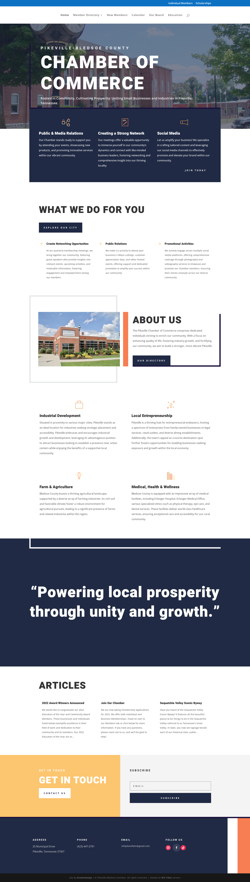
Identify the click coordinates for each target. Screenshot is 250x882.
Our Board (156, 15)
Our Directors (151, 360)
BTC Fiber (167, 877)
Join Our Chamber (113, 703)
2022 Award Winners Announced (63, 703)
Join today (195, 170)
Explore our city (60, 227)
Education (175, 15)
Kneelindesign (84, 877)
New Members (117, 15)
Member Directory (86, 15)
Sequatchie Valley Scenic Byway (181, 703)
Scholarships (203, 3)
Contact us (55, 793)
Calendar (138, 15)
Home (65, 15)
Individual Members (180, 3)
